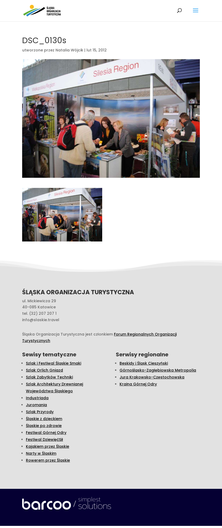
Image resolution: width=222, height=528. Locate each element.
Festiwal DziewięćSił (44, 439)
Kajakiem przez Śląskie (47, 446)
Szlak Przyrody (40, 411)
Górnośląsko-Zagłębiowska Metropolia (158, 370)
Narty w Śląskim (41, 453)
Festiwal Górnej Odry (46, 432)
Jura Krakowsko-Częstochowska (152, 377)
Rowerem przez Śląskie (48, 460)
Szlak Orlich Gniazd (44, 370)
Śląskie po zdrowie (44, 425)
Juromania (36, 405)
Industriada (37, 398)
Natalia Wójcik (69, 50)
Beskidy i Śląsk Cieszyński (144, 363)
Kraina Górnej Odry (138, 384)
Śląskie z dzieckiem (44, 418)
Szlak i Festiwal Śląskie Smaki (53, 363)
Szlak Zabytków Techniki (49, 377)
